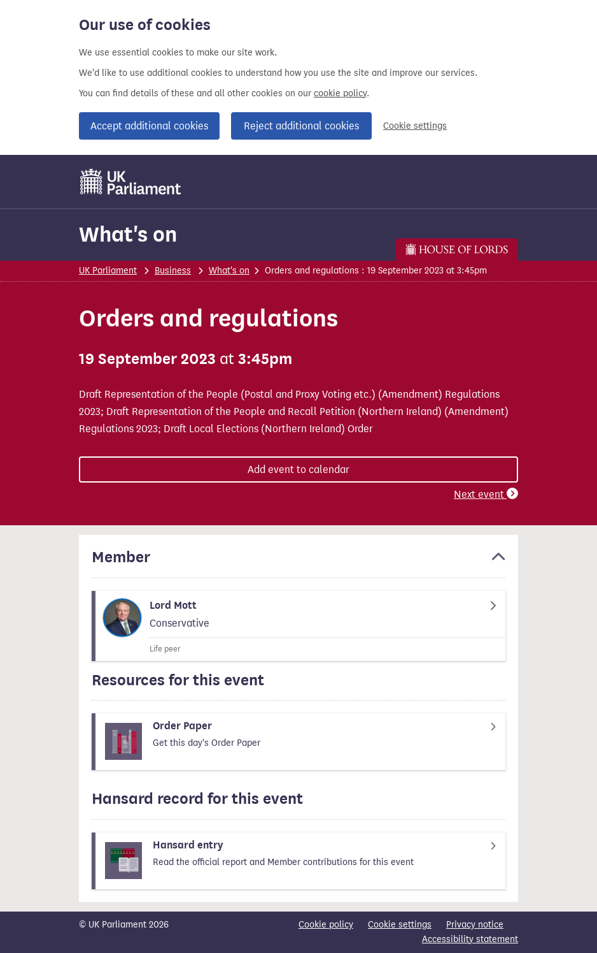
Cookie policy (325, 924)
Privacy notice (474, 924)
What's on (128, 234)
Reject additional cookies (301, 126)
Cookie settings (415, 125)
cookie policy (340, 93)
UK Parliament (108, 270)
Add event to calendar (298, 469)
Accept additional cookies (149, 126)
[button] (298, 563)
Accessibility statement (470, 939)
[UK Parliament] (131, 182)
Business (173, 270)
